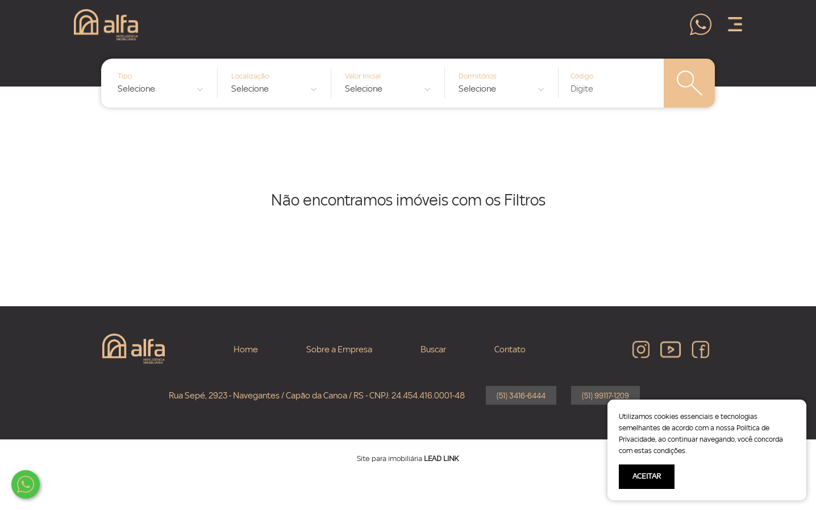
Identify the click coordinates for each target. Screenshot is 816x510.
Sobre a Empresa (339, 349)
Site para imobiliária (408, 458)
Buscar (433, 349)
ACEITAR (646, 476)
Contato (510, 349)
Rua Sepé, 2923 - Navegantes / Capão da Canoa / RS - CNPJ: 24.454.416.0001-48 (317, 395)
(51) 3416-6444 (521, 396)
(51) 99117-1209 (605, 396)
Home (246, 349)
